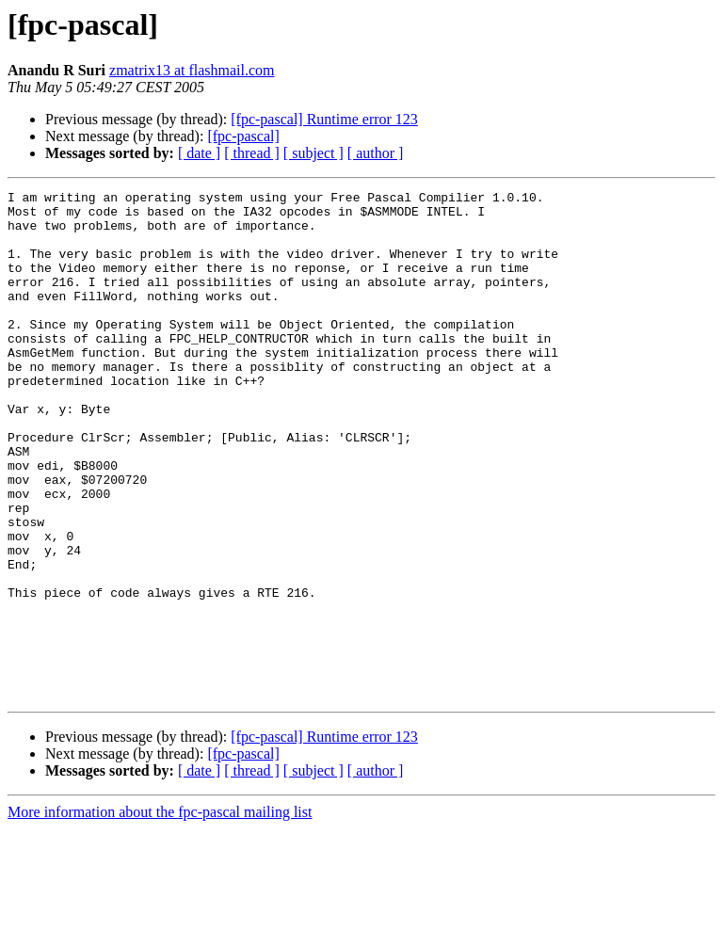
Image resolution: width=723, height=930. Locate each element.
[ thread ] (252, 153)
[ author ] (375, 153)
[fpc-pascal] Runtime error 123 (324, 119)
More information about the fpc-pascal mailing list (160, 914)
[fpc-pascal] (243, 136)
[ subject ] (313, 153)
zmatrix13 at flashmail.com (192, 70)
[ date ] (199, 153)
